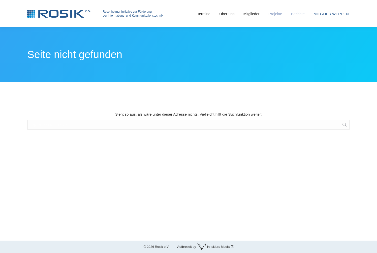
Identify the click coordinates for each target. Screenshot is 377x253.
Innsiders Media (218, 247)
